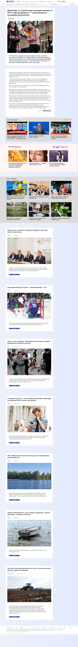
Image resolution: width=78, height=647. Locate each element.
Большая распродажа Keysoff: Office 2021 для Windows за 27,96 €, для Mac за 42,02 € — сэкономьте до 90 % (16, 126)
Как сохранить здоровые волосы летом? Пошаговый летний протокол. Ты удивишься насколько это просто (17, 143)
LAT (7, 4)
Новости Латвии (34, 1)
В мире (19, 1)
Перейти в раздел (67, 119)
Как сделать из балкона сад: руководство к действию (14, 170)
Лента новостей (26, 1)
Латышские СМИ (50, 1)
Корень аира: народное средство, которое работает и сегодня (60, 162)
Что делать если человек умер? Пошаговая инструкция (37, 170)
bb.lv (38, 62)
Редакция (52, 4)
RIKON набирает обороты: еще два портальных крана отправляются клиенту (16, 163)
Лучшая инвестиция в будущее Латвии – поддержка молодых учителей (59, 126)
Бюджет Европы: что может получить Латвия (36, 125)
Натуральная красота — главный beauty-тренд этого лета (37, 142)
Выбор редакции (41, 1)
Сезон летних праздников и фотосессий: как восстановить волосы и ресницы (57, 143)
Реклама (56, 4)
